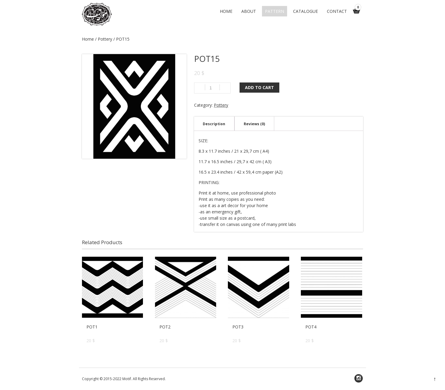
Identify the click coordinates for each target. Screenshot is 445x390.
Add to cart (259, 87)
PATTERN (274, 11)
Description (214, 123)
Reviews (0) (254, 123)
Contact (337, 11)
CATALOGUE (305, 11)
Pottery (105, 39)
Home (226, 11)
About (248, 11)
